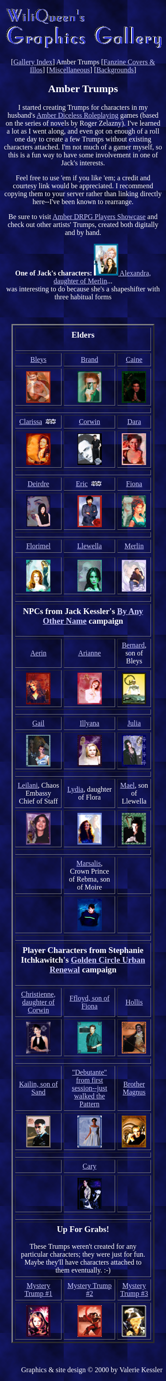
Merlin (134, 546)
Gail (38, 723)
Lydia (75, 789)
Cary (90, 1166)
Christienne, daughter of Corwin (38, 1002)
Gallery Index (32, 62)
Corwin (89, 421)
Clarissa (30, 421)
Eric (82, 484)
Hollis (134, 1002)
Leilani (28, 785)
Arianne (89, 653)
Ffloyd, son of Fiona (89, 1002)
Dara (134, 421)
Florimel (38, 546)
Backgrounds (115, 70)
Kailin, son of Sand (38, 1088)
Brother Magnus (134, 1088)
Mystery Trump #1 (38, 1289)
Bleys (38, 359)
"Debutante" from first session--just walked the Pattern (89, 1088)
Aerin (38, 653)
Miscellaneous (69, 70)
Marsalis (89, 863)
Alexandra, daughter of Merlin (102, 277)
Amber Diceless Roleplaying (78, 115)
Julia (134, 723)
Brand (89, 359)
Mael (127, 785)
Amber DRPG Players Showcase (99, 216)
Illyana (89, 723)
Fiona (134, 484)
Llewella (89, 546)
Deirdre (38, 484)
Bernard (133, 645)
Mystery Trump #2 (89, 1289)
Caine (134, 359)
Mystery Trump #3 (134, 1289)
